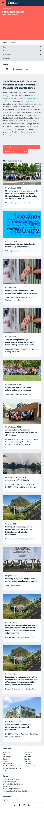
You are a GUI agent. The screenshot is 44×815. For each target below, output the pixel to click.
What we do (28, 752)
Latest (5, 47)
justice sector (8, 98)
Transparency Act (29, 766)
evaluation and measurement (27, 104)
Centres (5, 761)
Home (5, 42)
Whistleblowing (8, 764)
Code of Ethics (28, 764)
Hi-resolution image (21, 69)
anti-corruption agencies (30, 98)
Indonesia (23, 151)
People (13, 42)
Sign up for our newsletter (11, 800)
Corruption (9, 147)
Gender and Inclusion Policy (12, 766)
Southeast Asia (10, 151)
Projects (6, 51)
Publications (7, 55)
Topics (5, 754)
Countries (27, 754)
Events (5, 759)
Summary (6, 59)
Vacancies (27, 759)
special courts (11, 101)
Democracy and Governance (27, 147)
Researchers (7, 757)
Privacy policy (28, 761)
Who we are (7, 752)
